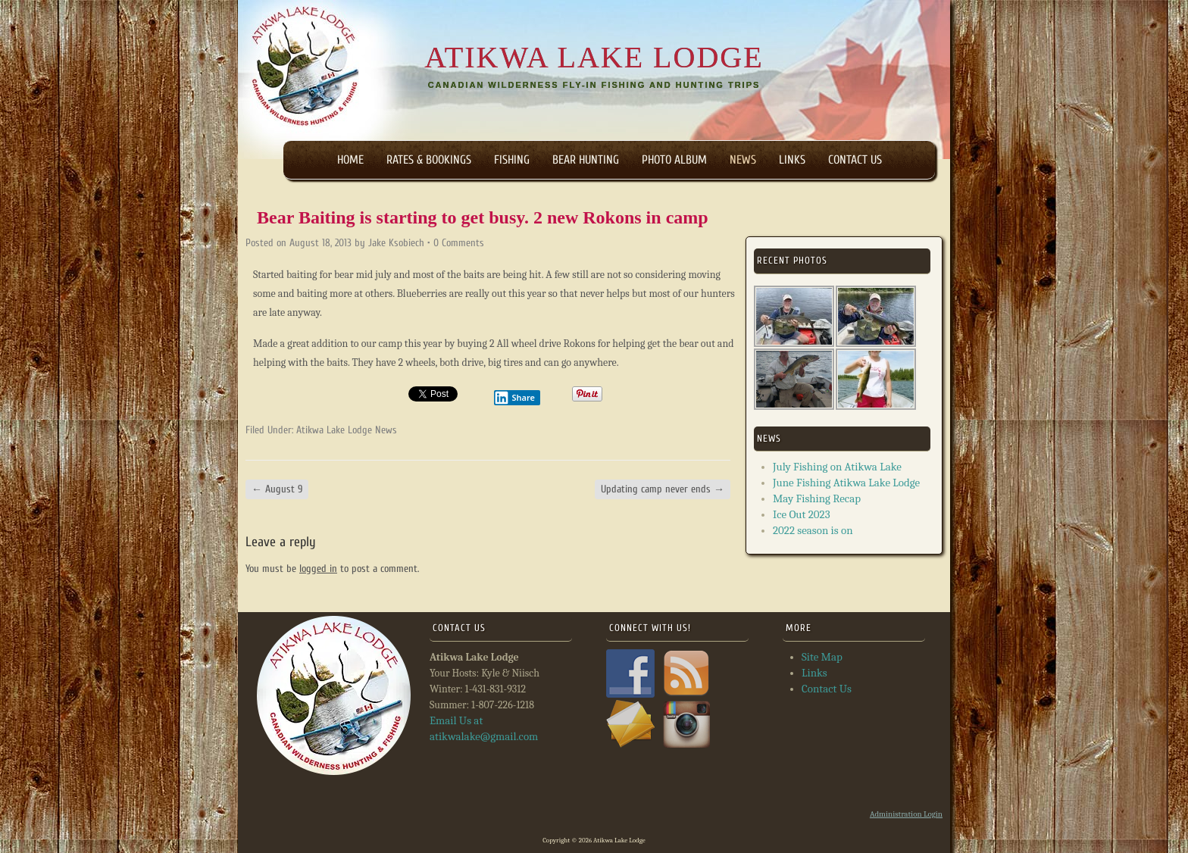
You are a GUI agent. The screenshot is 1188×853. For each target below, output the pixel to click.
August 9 (277, 489)
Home (350, 160)
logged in (318, 568)
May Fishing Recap (817, 498)
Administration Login (906, 814)
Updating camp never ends (662, 489)
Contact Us (855, 160)
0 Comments (458, 242)
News (743, 160)
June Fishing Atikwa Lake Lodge (846, 482)
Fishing (512, 160)
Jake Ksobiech (396, 242)
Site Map (822, 657)
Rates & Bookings (428, 160)
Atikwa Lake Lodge (593, 57)
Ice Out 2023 (801, 514)
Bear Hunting (585, 160)
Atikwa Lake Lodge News (346, 429)
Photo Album (674, 160)
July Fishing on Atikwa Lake (837, 466)
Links (792, 160)
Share (514, 397)
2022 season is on (813, 530)
